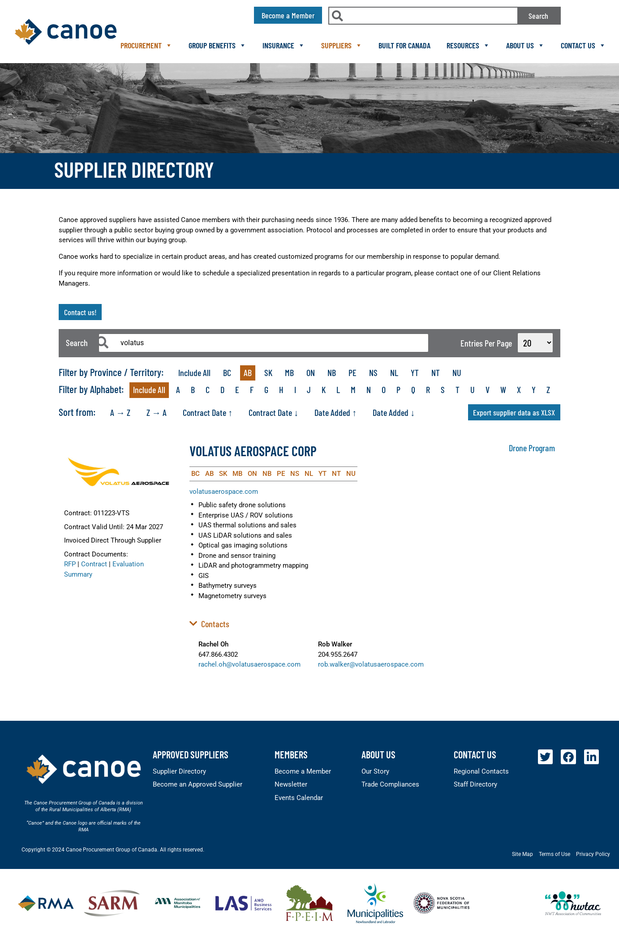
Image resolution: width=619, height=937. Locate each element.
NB (331, 372)
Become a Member (303, 771)
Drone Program (532, 447)
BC (227, 372)
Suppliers (341, 45)
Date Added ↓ (394, 412)
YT (415, 372)
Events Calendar (299, 798)
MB (289, 372)
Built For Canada (404, 45)
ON (310, 372)
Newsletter (291, 784)
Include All (194, 372)
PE (352, 372)
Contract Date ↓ (273, 412)
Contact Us (583, 45)
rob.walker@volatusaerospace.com (371, 664)
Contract (94, 564)
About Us (525, 45)
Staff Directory (475, 784)
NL (394, 372)
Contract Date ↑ (207, 412)
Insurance (283, 45)
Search (538, 16)
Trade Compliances (390, 784)
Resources (468, 45)
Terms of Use (554, 854)
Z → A (156, 412)
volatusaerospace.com (223, 492)
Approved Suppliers (190, 754)
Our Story (375, 771)
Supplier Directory (179, 771)
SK (268, 372)
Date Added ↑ (335, 412)
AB (248, 372)
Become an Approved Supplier (197, 784)
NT (435, 372)
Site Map (522, 854)
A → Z (120, 412)
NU (456, 372)
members (291, 754)
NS (373, 372)
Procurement (146, 45)
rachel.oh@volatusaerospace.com (249, 664)
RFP (70, 564)
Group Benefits (217, 45)
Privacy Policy (593, 854)
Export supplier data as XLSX (514, 412)
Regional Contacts (481, 771)
